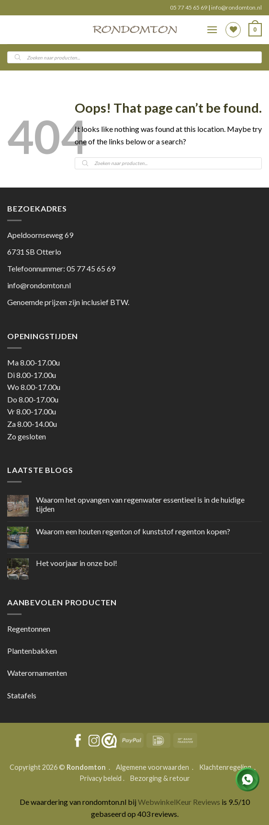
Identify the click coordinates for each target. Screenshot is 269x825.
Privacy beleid (100, 778)
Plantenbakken (32, 650)
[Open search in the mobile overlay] (134, 57)
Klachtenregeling (225, 767)
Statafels (21, 695)
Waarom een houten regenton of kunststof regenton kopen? (133, 531)
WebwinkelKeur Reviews (179, 801)
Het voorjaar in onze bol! (76, 562)
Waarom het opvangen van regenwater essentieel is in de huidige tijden (140, 504)
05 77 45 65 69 (189, 7)
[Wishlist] (233, 29)
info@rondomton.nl (236, 7)
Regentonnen (28, 628)
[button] (212, 29)
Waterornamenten (37, 672)
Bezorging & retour (160, 778)
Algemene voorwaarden (153, 767)
